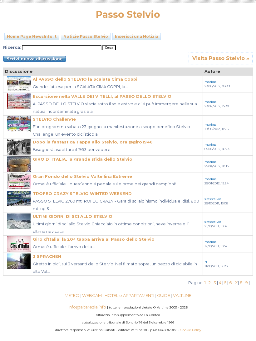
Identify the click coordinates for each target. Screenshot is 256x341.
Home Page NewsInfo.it (32, 36)
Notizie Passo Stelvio (85, 36)
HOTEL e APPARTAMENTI (129, 295)
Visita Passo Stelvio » (220, 58)
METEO (72, 295)
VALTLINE (182, 295)
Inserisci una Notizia (136, 36)
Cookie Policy (190, 330)
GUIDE (163, 295)
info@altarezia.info (87, 306)
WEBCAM (92, 295)
